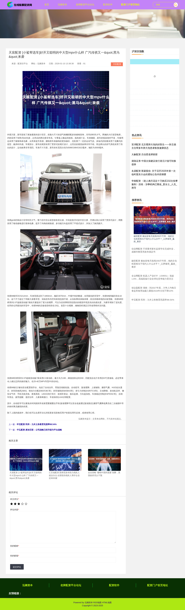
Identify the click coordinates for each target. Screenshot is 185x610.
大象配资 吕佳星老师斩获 (145, 154)
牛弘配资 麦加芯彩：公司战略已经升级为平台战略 (39, 430)
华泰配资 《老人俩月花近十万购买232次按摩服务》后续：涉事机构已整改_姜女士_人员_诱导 (155, 184)
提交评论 (17, 567)
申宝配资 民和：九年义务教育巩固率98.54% (37, 424)
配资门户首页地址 (130, 4)
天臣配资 (117, 64)
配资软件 (107, 4)
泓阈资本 (62, 4)
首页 (46, 4)
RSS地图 (97, 602)
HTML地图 (107, 602)
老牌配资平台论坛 (85, 4)
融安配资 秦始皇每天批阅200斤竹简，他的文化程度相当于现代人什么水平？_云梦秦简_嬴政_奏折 (154, 238)
